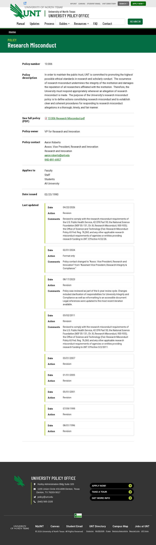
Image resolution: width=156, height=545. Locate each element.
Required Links (132, 531)
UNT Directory (109, 4)
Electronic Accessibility (118, 531)
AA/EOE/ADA (98, 531)
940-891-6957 (53, 159)
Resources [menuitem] (80, 23)
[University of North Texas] (16, 11)
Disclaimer (88, 531)
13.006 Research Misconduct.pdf (66, 118)
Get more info (112, 498)
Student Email (94, 4)
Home (12, 31)
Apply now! (112, 485)
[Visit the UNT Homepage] (36, 11)
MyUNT (73, 4)
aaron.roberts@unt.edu (57, 155)
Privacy (106, 531)
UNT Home (143, 531)
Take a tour (112, 492)
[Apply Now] (138, 4)
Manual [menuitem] (21, 23)
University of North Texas (61, 11)
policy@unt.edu (45, 497)
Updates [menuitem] (35, 23)
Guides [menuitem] (63, 23)
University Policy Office (68, 15)
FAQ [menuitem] (95, 23)
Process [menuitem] (49, 23)
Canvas (81, 4)
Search (135, 21)
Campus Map (121, 526)
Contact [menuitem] (107, 23)
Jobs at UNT (143, 526)
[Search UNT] (123, 4)
